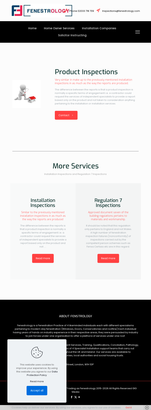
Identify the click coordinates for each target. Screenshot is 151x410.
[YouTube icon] (79, 397)
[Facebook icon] (71, 397)
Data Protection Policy (42, 373)
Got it (129, 407)
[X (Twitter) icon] (75, 397)
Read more (37, 381)
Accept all (36, 390)
